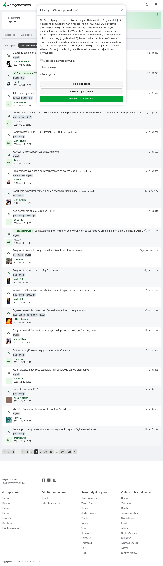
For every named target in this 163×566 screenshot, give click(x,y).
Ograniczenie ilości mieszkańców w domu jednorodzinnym (45, 310)
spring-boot (32, 315)
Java (84, 310)
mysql (16, 57)
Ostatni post (9, 45)
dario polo (18, 259)
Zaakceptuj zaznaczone (81, 98)
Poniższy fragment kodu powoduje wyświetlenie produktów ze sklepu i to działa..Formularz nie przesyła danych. (76, 112)
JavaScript (89, 290)
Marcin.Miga (20, 200)
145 (69, 452)
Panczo (17, 160)
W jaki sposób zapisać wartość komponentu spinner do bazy (47, 290)
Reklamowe (48, 67)
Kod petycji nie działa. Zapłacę (30, 211)
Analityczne (48, 74)
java (15, 315)
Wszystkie (26, 34)
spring (22, 315)
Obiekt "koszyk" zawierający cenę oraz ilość (37, 350)
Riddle (17, 82)
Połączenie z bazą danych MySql (31, 270)
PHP (144, 112)
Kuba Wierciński (22, 398)
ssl (23, 175)
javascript (30, 215)
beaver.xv (18, 359)
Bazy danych (52, 151)
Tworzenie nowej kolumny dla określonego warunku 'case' (45, 191)
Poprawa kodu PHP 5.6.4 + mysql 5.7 (34, 132)
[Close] (122, 10)
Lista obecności (21, 389)
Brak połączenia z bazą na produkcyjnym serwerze (41, 171)
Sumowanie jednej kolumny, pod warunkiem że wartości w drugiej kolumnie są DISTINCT (84, 230)
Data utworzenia (27, 45)
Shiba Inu (18, 220)
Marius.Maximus (22, 61)
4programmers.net (60, 20)
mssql (20, 255)
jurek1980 (18, 279)
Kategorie (10, 34)
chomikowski (20, 102)
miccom (17, 180)
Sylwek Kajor (20, 141)
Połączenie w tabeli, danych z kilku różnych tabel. (41, 250)
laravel (16, 98)
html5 (28, 117)
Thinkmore (19, 378)
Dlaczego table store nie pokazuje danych (36, 52)
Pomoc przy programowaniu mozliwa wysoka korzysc (43, 429)
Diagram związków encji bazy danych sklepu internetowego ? (47, 330)
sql (14, 195)
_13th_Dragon (21, 319)
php (22, 78)
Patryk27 (18, 418)
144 (62, 452)
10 (45, 452)
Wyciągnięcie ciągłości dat (27, 151)
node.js (16, 175)
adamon (18, 121)
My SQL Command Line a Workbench (34, 409)
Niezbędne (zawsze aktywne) (57, 60)
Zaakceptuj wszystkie (81, 91)
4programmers (13, 18)
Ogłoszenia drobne (68, 132)
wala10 (17, 240)
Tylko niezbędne (81, 83)
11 (51, 452)
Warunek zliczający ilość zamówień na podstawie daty (43, 369)
